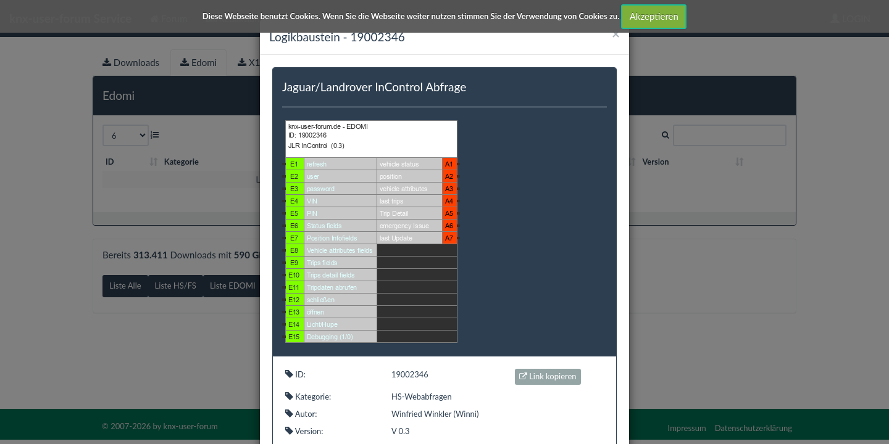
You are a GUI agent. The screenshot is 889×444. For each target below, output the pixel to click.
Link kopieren (548, 376)
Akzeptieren (654, 16)
